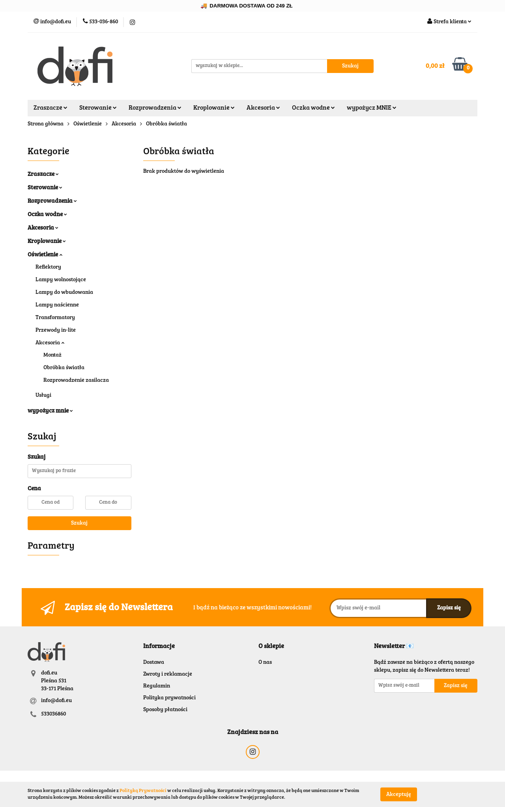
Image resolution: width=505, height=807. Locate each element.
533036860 (53, 714)
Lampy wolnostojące (61, 280)
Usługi (43, 395)
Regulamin (156, 686)
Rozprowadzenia (155, 108)
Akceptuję (398, 794)
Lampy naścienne (57, 305)
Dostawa (153, 662)
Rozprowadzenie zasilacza (76, 380)
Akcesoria (263, 108)
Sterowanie (98, 108)
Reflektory (48, 267)
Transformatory (55, 318)
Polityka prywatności (169, 698)
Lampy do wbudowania (64, 292)
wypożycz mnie (50, 411)
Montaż (52, 355)
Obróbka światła (63, 368)
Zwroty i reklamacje (167, 674)
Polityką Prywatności (143, 790)
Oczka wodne (313, 108)
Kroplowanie (214, 108)
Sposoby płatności (165, 710)
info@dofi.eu (56, 701)
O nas (265, 662)
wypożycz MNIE (372, 108)
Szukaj (79, 523)
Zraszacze (50, 108)
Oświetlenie (45, 255)
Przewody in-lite (56, 330)
